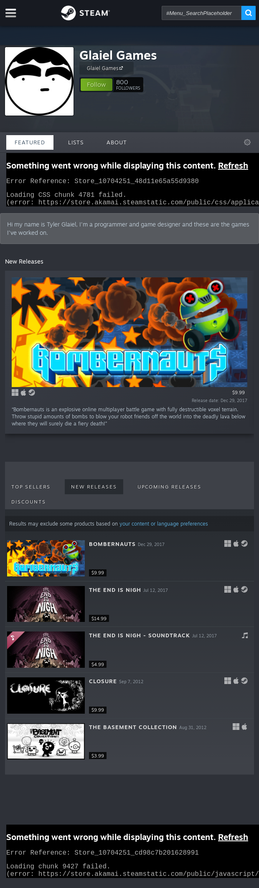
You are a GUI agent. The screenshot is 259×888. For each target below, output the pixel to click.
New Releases (94, 492)
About (117, 142)
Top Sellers (31, 492)
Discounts (28, 507)
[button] (96, 84)
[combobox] (201, 13)
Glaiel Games (118, 55)
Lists (76, 142)
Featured (30, 142)
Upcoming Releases (169, 492)
